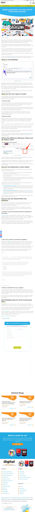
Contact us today (4, 316)
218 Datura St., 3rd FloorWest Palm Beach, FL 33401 (9, 509)
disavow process (27, 133)
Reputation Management (7, 480)
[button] (33, 3)
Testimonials (21, 491)
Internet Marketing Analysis (24, 477)
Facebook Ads (5, 477)
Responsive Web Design (7, 471)
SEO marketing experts (14, 56)
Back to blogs (6, 318)
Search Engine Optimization (8, 473)
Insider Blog (21, 471)
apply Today (17, 444)
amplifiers (9, 241)
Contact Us (21, 493)
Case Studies (21, 473)
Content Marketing (6, 486)
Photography (5, 489)
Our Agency (21, 488)
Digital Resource (7, 311)
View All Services (5, 493)
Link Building (5, 482)
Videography (5, 491)
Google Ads (4, 484)
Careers (20, 486)
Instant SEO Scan (22, 475)
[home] (3, 3)
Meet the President (23, 490)
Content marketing (4, 215)
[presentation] (17, 343)
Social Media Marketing (7, 475)
